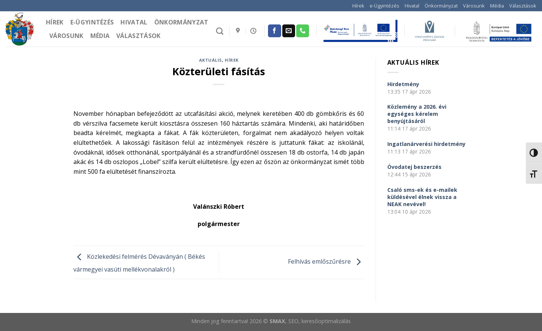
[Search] (219, 31)
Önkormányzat (441, 5)
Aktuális (210, 60)
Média (497, 5)
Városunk (474, 5)
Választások (522, 5)
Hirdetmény (403, 84)
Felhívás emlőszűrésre (326, 262)
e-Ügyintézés (384, 5)
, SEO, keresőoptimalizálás (318, 321)
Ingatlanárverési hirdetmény (426, 143)
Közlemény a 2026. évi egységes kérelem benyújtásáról (416, 114)
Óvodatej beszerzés (414, 166)
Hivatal (412, 5)
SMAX (277, 321)
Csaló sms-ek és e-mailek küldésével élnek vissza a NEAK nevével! (422, 197)
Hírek (358, 5)
